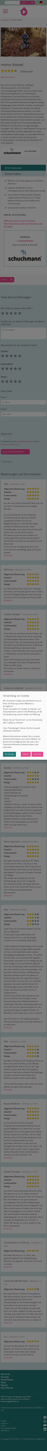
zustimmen (37, 754)
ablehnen (26, 754)
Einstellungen (9, 754)
